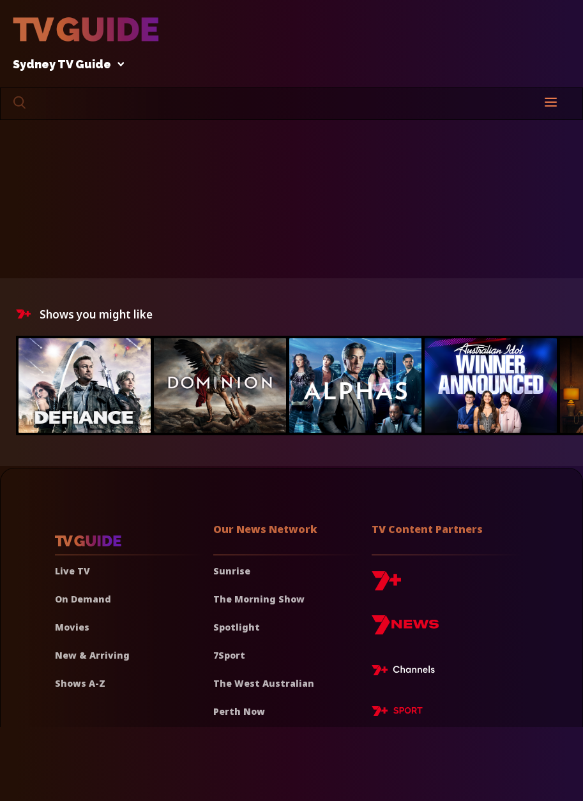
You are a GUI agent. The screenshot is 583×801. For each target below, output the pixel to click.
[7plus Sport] (397, 713)
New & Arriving (92, 655)
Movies (72, 627)
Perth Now (239, 711)
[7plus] (386, 585)
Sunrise (231, 571)
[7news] (405, 629)
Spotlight (236, 627)
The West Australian (263, 683)
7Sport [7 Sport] (229, 655)
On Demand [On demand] (83, 599)
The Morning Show (259, 599)
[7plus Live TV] (407, 672)
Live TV (72, 571)
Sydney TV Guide (65, 65)
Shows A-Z (80, 683)
